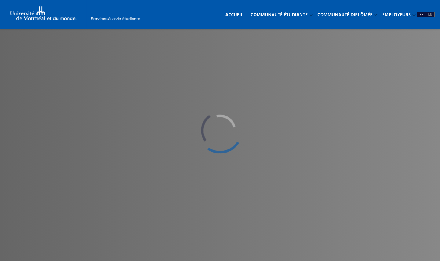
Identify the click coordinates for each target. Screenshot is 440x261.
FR (421, 14)
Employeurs (396, 14)
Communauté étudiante (279, 14)
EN (430, 14)
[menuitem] (234, 14)
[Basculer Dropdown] (311, 15)
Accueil (234, 14)
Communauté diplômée (344, 14)
